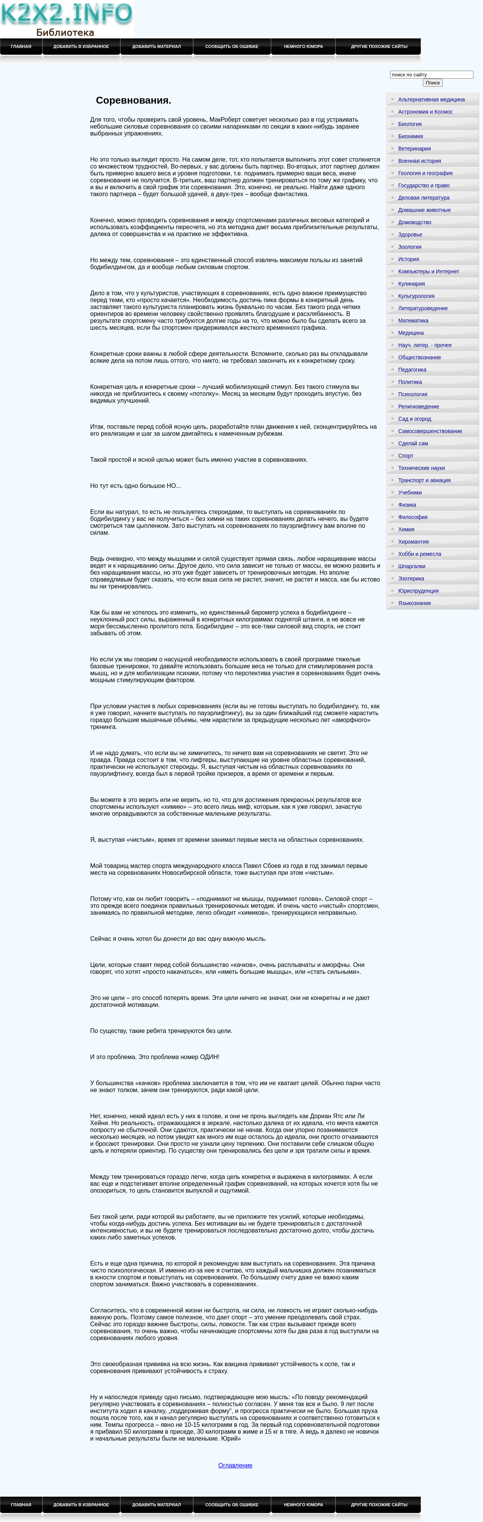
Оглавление (236, 1465)
